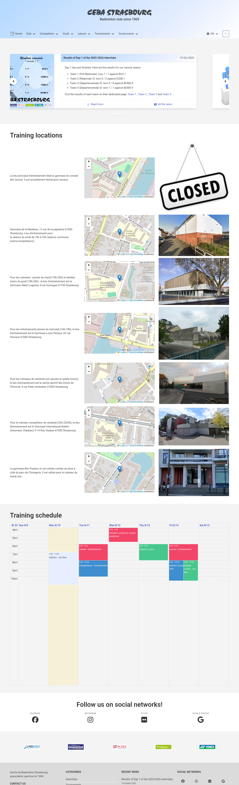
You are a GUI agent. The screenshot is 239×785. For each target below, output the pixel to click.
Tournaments (102, 33)
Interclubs (71, 779)
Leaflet (121, 197)
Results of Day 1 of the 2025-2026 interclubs (147, 779)
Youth (66, 33)
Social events (126, 33)
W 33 (14, 525)
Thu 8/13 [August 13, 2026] (144, 525)
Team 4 (191, 94)
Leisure (82, 33)
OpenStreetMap (136, 197)
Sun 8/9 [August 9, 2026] (23, 525)
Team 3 (177, 94)
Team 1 (156, 94)
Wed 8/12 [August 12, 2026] (114, 525)
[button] (212, 33)
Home (16, 33)
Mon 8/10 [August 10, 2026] (54, 525)
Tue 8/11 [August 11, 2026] (84, 525)
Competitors (47, 33)
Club (28, 33)
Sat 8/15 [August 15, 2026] (204, 525)
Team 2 (167, 94)
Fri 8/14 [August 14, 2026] (174, 525)
